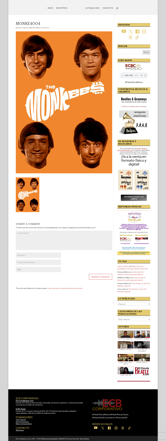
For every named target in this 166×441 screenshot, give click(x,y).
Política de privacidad (49, 438)
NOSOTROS (62, 7)
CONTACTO (107, 7)
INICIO (51, 7)
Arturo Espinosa (23, 27)
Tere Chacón (21, 419)
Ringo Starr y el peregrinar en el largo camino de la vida (132, 266)
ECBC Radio (21, 408)
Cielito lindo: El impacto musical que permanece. (130, 272)
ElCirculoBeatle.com (24, 400)
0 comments (44, 27)
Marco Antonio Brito (24, 423)
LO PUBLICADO (91, 7)
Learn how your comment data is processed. (65, 287)
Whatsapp (20, 429)
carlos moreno (123, 265)
